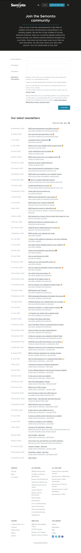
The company (56, 521)
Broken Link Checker (39, 532)
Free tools (35, 521)
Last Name (14, 71)
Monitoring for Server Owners (59, 485)
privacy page (30, 92)
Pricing (13, 471)
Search (13, 535)
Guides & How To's (17, 524)
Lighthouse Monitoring (39, 482)
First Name (14, 65)
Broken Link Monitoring (40, 479)
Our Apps (14, 477)
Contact (14, 527)
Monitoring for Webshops (61, 476)
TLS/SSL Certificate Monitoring (38, 475)
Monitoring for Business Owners (60, 472)
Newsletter (55, 527)
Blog (65, 123)
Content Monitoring (38, 512)
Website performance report (39, 486)
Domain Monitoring (38, 509)
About (54, 524)
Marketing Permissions (15, 78)
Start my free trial (57, 5)
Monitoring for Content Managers (60, 490)
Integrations (36, 515)
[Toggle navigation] (68, 4)
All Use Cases (56, 468)
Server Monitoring (38, 506)
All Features (36, 468)
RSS (61, 123)
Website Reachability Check (39, 525)
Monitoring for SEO (58, 494)
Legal (54, 533)
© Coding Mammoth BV (40, 542)
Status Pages (36, 498)
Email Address (16, 59)
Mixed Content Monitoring (37, 494)
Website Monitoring (38, 471)
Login (45, 5)
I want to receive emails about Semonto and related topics (46, 82)
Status (13, 533)
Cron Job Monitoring (39, 503)
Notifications (36, 500)
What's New (15, 530)
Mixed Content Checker (40, 535)
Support (14, 521)
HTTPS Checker (37, 529)
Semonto (14, 468)
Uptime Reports (37, 490)
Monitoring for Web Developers (59, 480)
